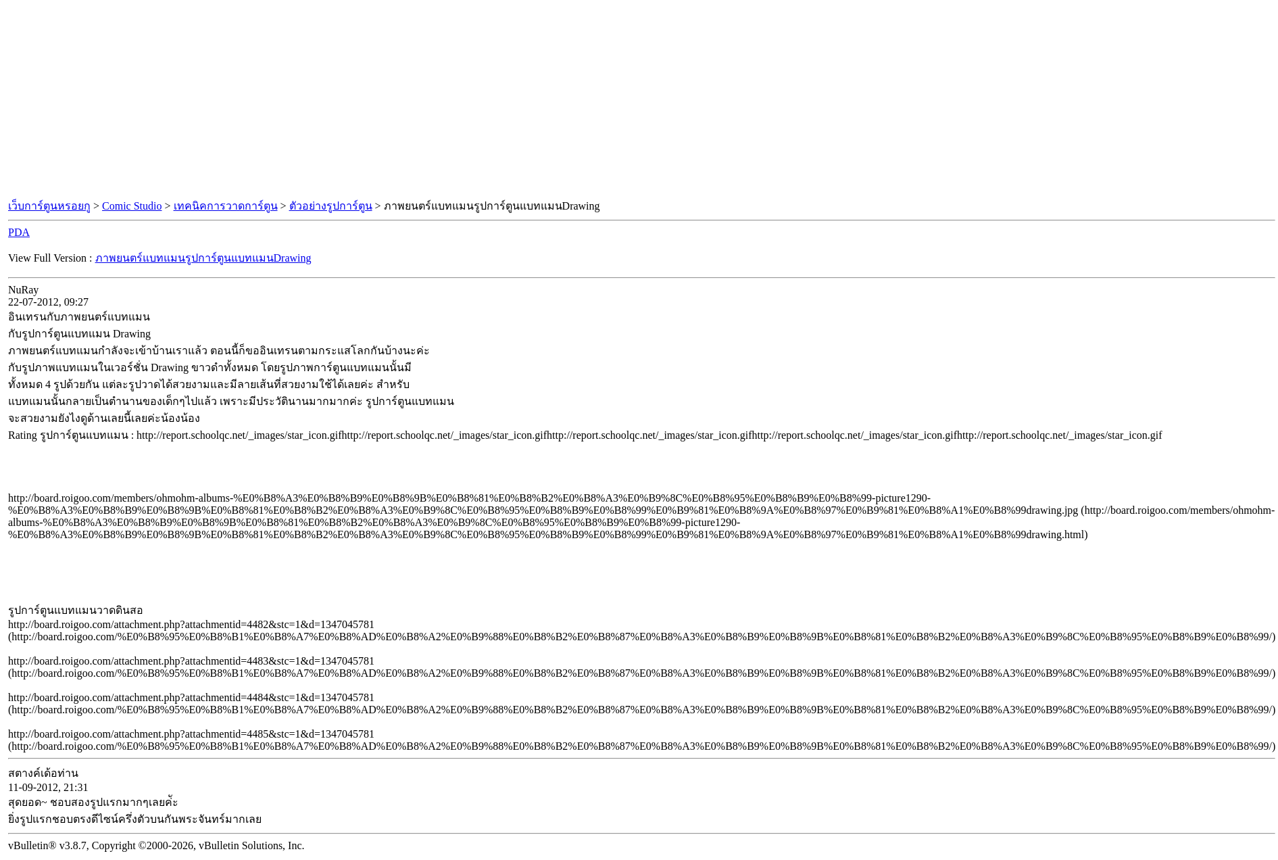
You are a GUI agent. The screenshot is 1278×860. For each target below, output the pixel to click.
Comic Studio (132, 206)
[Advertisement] (639, 100)
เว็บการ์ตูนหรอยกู (49, 206)
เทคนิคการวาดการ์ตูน (226, 206)
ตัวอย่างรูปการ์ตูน (330, 206)
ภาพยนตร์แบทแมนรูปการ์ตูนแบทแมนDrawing (203, 258)
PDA (19, 232)
